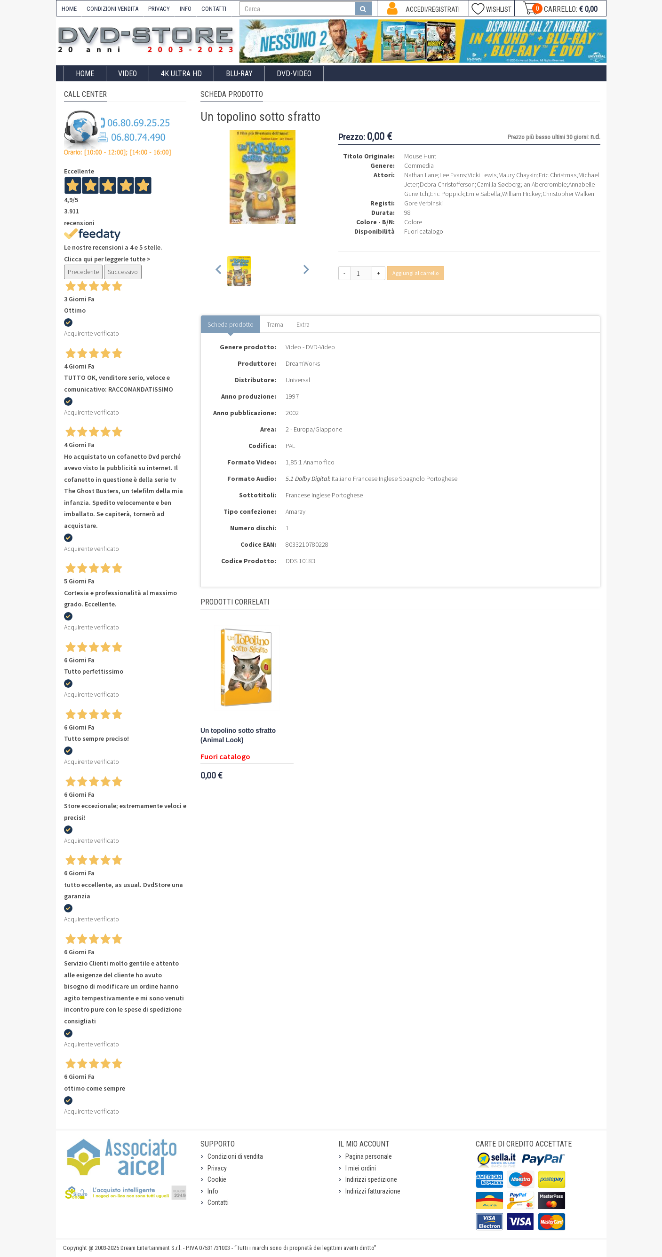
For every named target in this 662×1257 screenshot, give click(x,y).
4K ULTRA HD (181, 73)
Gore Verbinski (423, 203)
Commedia (419, 165)
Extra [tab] (303, 324)
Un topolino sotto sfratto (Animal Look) (238, 735)
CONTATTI (213, 8)
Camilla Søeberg (498, 184)
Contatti (218, 1202)
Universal (298, 380)
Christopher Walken (568, 193)
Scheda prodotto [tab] (230, 324)
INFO (185, 8)
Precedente (83, 271)
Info (212, 1191)
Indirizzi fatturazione (372, 1191)
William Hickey (521, 193)
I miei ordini (360, 1168)
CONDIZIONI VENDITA (112, 8)
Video (127, 73)
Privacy (217, 1168)
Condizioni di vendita (235, 1156)
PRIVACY (159, 8)
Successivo (123, 271)
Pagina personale (368, 1156)
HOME (69, 8)
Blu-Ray (239, 73)
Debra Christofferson (447, 184)
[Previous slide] (219, 271)
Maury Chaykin (517, 175)
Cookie (216, 1179)
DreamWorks (303, 363)
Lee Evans (452, 175)
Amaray (295, 511)
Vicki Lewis (482, 175)
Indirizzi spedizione (371, 1179)
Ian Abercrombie (544, 184)
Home (85, 73)
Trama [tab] (275, 324)
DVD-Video (294, 73)
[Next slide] (306, 271)
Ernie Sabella (483, 193)
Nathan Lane (421, 175)
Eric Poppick (447, 193)
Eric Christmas (557, 175)
